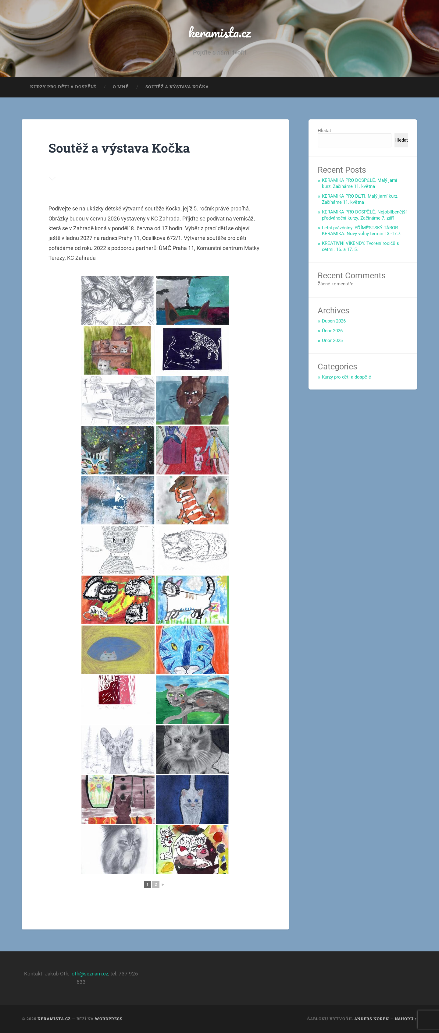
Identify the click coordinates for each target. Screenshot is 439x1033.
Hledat (324, 131)
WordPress (109, 1018)
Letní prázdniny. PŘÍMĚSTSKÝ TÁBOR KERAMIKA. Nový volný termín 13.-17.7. (362, 231)
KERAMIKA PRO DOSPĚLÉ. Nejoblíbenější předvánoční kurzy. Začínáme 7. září (364, 215)
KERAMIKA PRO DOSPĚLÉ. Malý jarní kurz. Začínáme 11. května (359, 183)
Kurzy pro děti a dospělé (63, 87)
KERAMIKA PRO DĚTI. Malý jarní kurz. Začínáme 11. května (360, 199)
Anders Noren (371, 1018)
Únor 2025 (332, 340)
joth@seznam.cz (89, 974)
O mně (121, 87)
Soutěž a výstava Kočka (177, 87)
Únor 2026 (332, 331)
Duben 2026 (334, 321)
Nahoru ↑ (406, 1018)
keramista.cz (219, 32)
